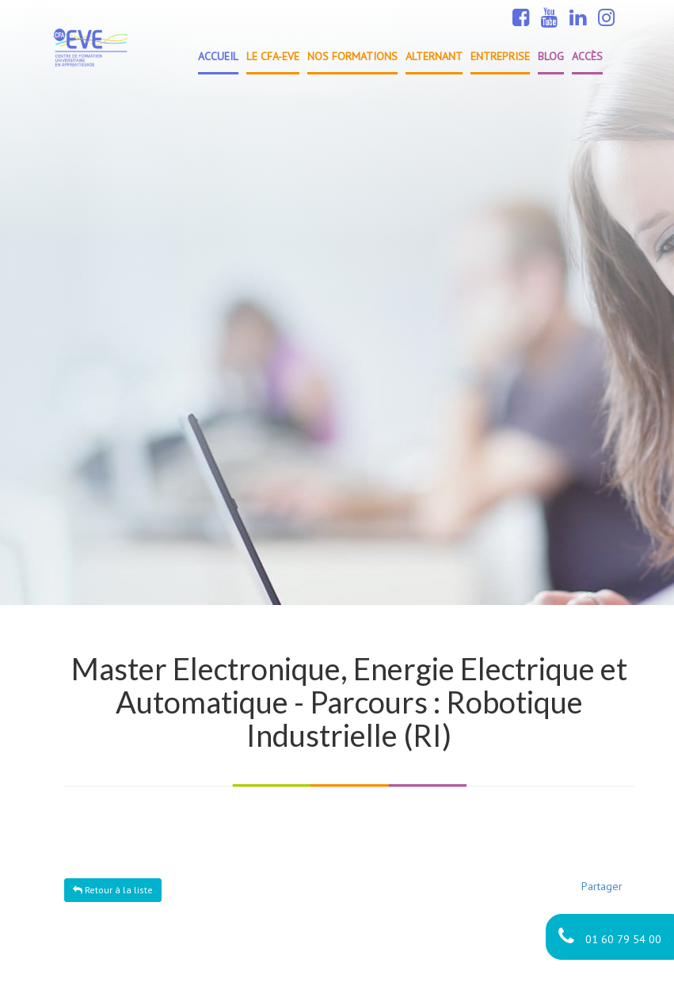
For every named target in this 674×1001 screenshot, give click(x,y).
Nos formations (352, 56)
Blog (551, 56)
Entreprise (500, 56)
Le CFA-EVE (272, 56)
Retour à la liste (113, 890)
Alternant (434, 56)
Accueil (218, 56)
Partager (602, 886)
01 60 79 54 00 (609, 936)
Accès (587, 56)
